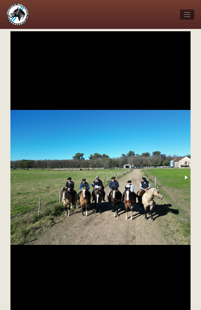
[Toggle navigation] (187, 14)
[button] (186, 177)
